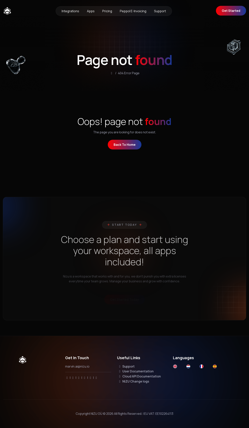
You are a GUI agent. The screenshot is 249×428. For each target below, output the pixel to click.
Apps (91, 11)
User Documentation (136, 371)
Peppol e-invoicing (133, 11)
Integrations (70, 11)
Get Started (231, 11)
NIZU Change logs (133, 381)
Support (160, 11)
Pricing (107, 11)
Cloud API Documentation (139, 376)
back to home (125, 145)
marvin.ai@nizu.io (77, 366)
